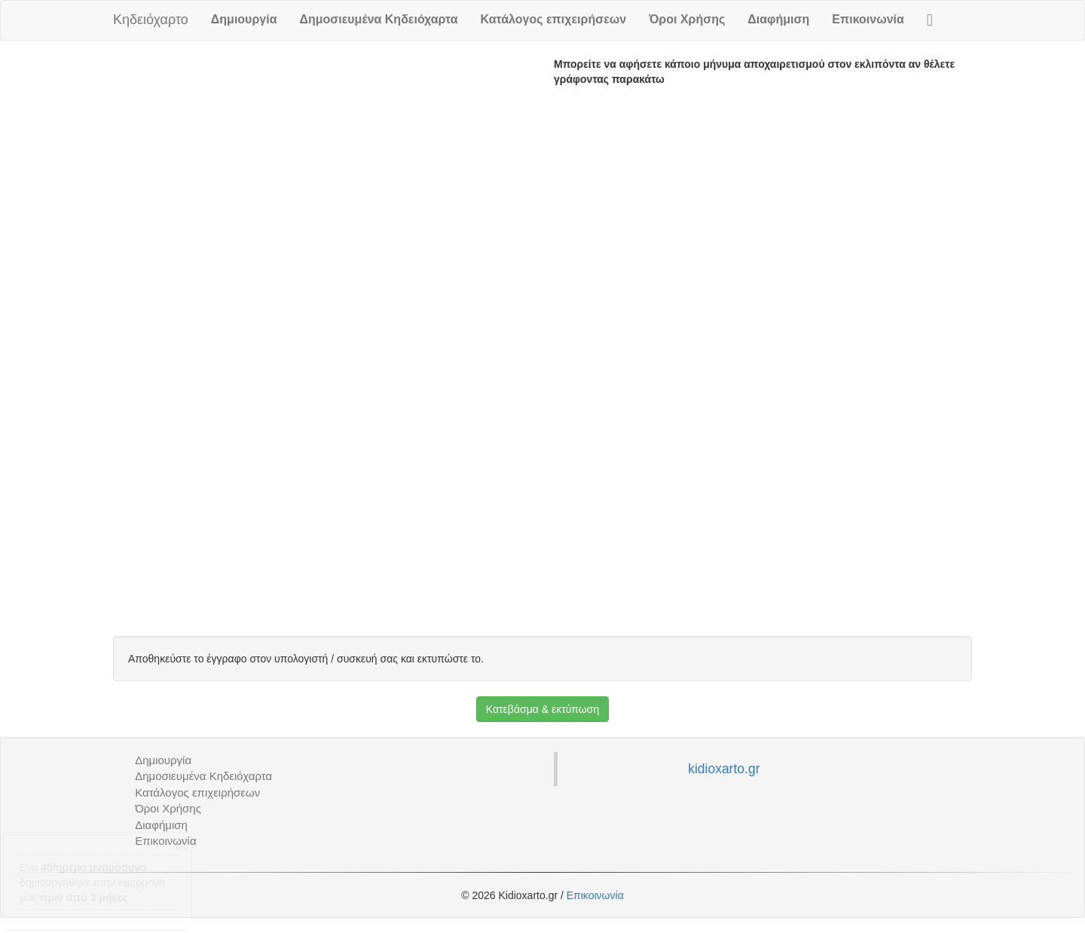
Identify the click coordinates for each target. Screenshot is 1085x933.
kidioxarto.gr (724, 768)
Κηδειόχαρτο (150, 19)
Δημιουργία (244, 19)
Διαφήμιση (778, 19)
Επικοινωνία (868, 19)
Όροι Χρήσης (687, 19)
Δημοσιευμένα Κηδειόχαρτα (378, 19)
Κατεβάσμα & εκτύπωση (542, 709)
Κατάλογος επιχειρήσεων (554, 19)
